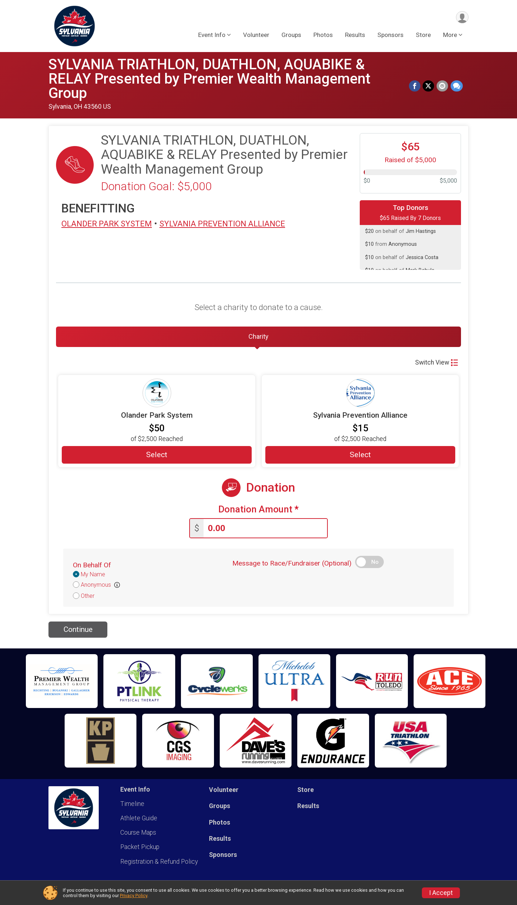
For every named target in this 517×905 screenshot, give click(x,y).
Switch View (436, 364)
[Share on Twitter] (429, 86)
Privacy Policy (133, 895)
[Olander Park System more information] (157, 394)
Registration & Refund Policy (159, 863)
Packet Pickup (139, 848)
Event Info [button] (211, 35)
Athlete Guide (138, 820)
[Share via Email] (442, 86)
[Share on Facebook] (415, 86)
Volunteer (256, 35)
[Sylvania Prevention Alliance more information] (360, 394)
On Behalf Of (92, 567)
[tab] (258, 338)
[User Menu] (462, 17)
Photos (323, 35)
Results (355, 35)
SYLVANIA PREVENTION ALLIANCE (222, 223)
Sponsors (390, 35)
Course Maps (138, 834)
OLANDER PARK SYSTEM (106, 223)
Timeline (132, 805)
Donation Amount (258, 511)
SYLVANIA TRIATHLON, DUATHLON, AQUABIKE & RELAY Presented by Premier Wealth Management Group (209, 79)
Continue (78, 631)
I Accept (441, 892)
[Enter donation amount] (265, 530)
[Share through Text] (457, 86)
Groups (291, 35)
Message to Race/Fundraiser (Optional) (291, 565)
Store (423, 35)
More (450, 35)
